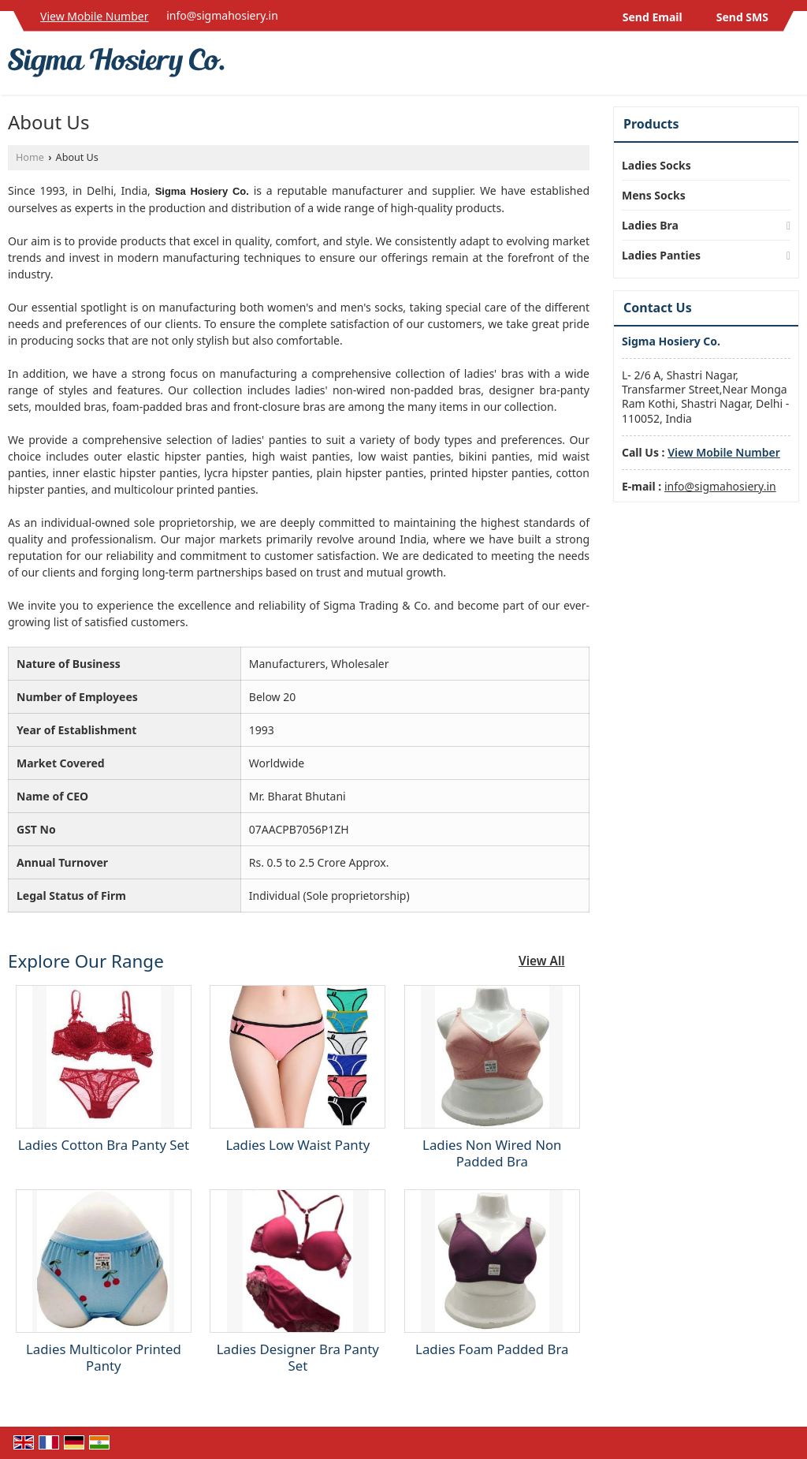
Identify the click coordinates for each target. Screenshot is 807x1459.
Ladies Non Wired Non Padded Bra (491, 1153)
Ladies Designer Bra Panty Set (298, 1357)
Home (30, 157)
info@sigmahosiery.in (222, 15)
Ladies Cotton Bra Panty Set (103, 1145)
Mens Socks (654, 195)
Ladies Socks (656, 165)
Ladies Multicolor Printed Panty (103, 1357)
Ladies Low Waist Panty (297, 1145)
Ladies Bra (650, 225)
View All (542, 961)
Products (651, 123)
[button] (94, 16)
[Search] (789, 67)
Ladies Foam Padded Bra (491, 1349)
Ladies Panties (661, 255)
